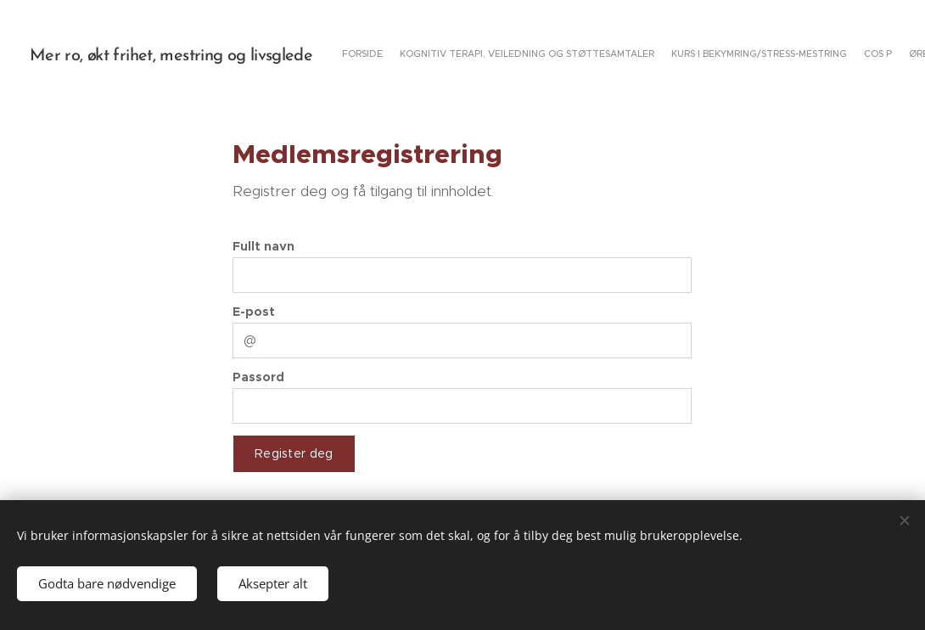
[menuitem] (744, 55)
